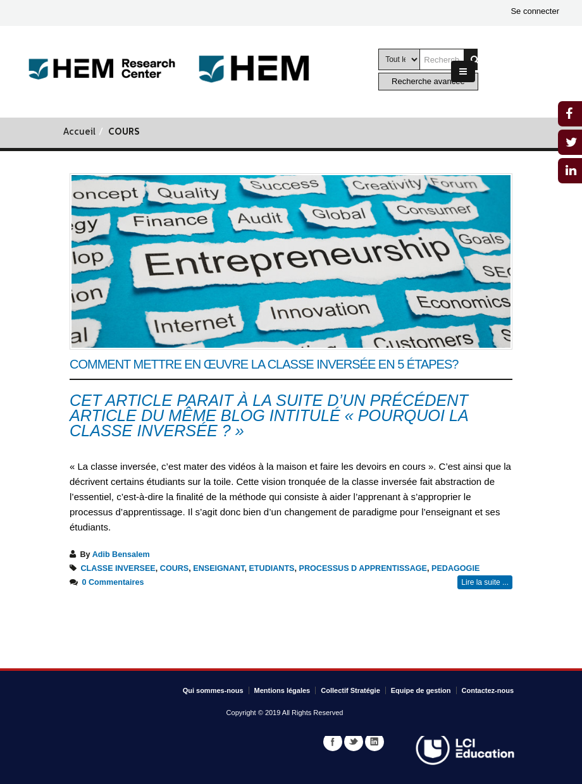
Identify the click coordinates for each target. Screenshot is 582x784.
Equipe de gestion (421, 690)
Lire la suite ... (485, 582)
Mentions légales (282, 690)
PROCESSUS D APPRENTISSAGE (363, 568)
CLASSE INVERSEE (118, 568)
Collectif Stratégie (350, 690)
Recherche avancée (428, 81)
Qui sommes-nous (213, 690)
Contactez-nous (488, 690)
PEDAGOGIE (455, 568)
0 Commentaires (113, 582)
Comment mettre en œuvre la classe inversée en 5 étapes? (264, 364)
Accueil (79, 132)
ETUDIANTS (271, 568)
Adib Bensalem (121, 554)
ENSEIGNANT (218, 568)
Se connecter (535, 11)
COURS (174, 568)
